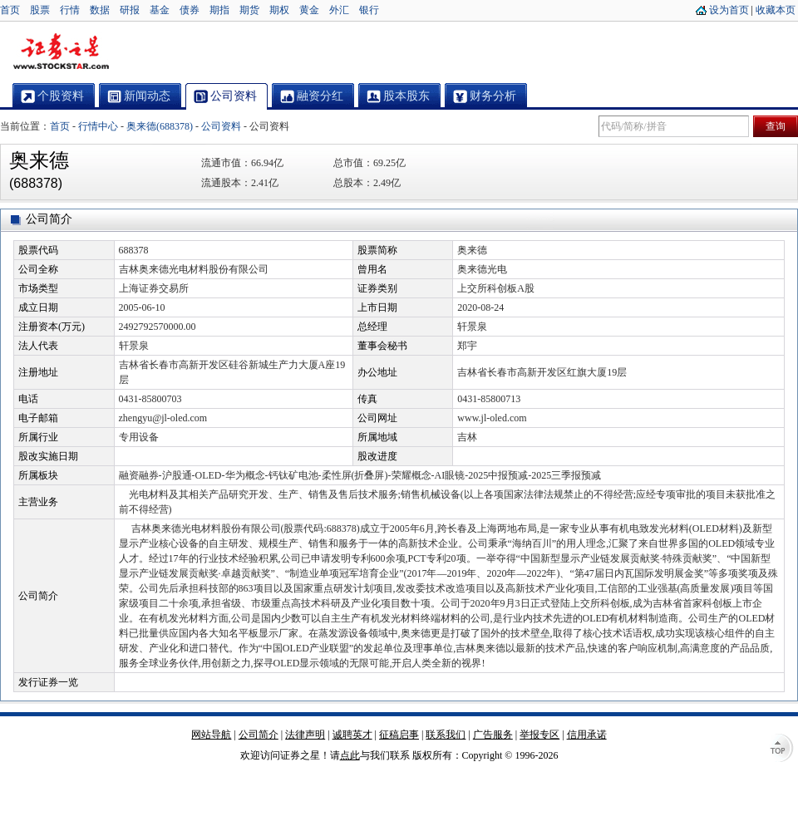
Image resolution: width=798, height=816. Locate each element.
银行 (369, 10)
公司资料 (221, 126)
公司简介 (258, 734)
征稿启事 (399, 734)
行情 (70, 10)
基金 (160, 10)
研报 (130, 10)
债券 (190, 10)
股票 (40, 10)
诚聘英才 (352, 734)
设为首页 (729, 10)
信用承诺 (587, 734)
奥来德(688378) (159, 126)
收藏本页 (776, 10)
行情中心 (98, 126)
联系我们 (446, 734)
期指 (219, 10)
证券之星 (60, 52)
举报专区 (539, 734)
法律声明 (305, 734)
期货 (249, 10)
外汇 (339, 10)
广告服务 (493, 734)
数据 (100, 10)
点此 (350, 755)
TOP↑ (781, 749)
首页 (10, 10)
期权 (279, 10)
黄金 (309, 10)
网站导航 (211, 734)
